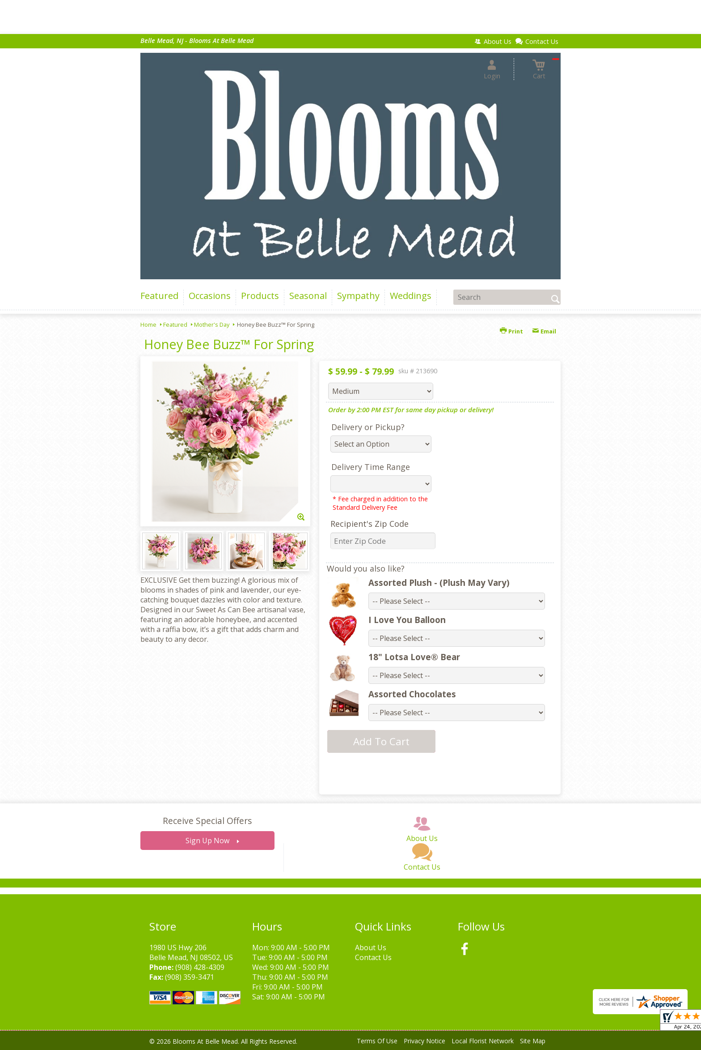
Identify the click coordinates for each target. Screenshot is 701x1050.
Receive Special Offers (207, 821)
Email (544, 331)
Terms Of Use (377, 1041)
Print (511, 331)
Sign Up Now (207, 840)
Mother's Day (211, 324)
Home (148, 324)
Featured (175, 324)
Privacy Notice (424, 1041)
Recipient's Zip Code (369, 523)
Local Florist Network (483, 1041)
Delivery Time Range (370, 466)
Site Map (532, 1041)
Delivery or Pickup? (368, 427)
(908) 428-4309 (199, 967)
